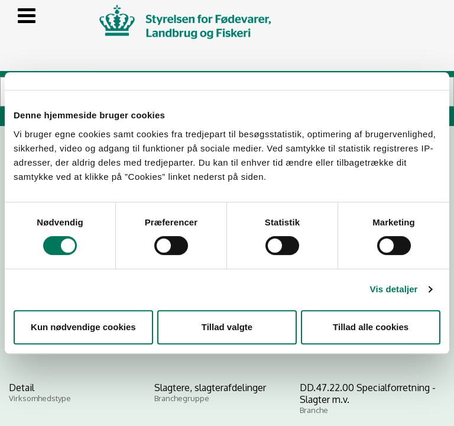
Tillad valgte (227, 327)
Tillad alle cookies (370, 327)
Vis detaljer (394, 289)
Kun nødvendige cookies (83, 327)
